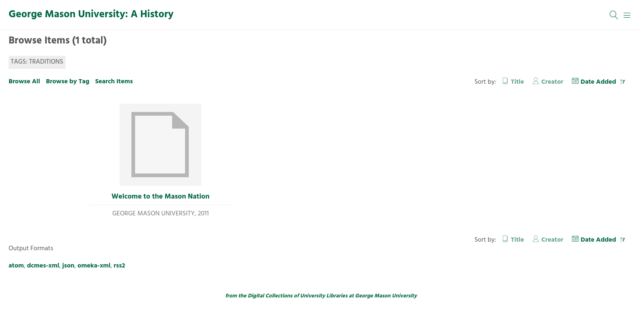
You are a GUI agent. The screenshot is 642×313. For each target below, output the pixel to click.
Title (517, 82)
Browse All (24, 81)
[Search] (614, 15)
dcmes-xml (43, 265)
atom (16, 265)
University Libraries (324, 296)
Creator (552, 82)
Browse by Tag (67, 81)
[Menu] (627, 15)
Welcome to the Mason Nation (160, 197)
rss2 (119, 265)
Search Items (114, 81)
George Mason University (386, 296)
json (68, 265)
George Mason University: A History (91, 15)
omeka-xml (94, 265)
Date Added (599, 82)
